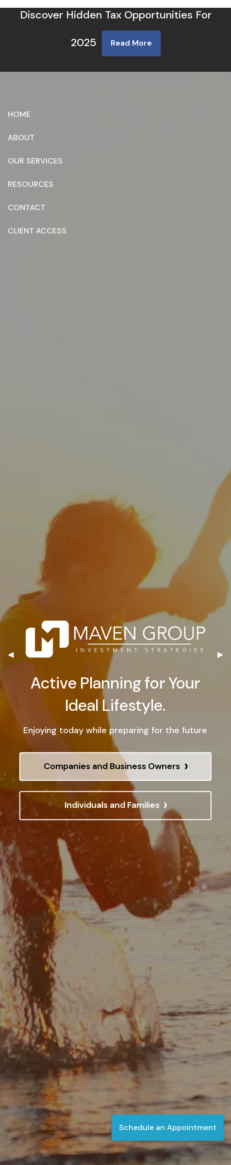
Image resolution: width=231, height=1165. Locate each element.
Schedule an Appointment (167, 1127)
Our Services (35, 161)
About (21, 137)
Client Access (37, 231)
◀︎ (14, 654)
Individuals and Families (116, 805)
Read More (131, 43)
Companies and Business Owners (116, 766)
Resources (30, 184)
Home (19, 114)
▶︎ (224, 654)
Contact (26, 207)
